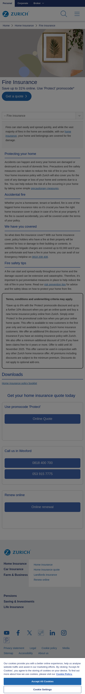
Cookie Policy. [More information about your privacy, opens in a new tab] (64, 674)
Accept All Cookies (43, 681)
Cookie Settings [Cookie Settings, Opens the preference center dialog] (42, 689)
